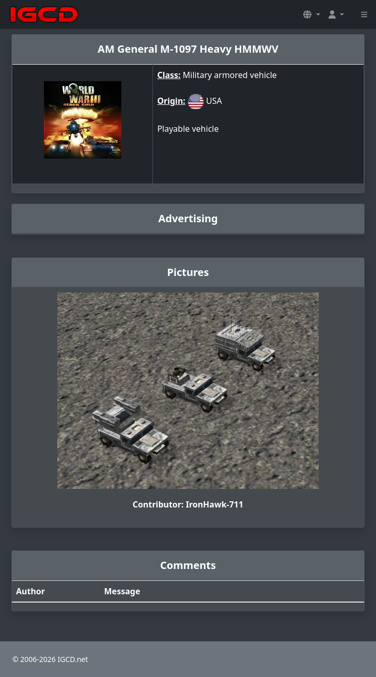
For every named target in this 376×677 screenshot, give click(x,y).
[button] (311, 14)
